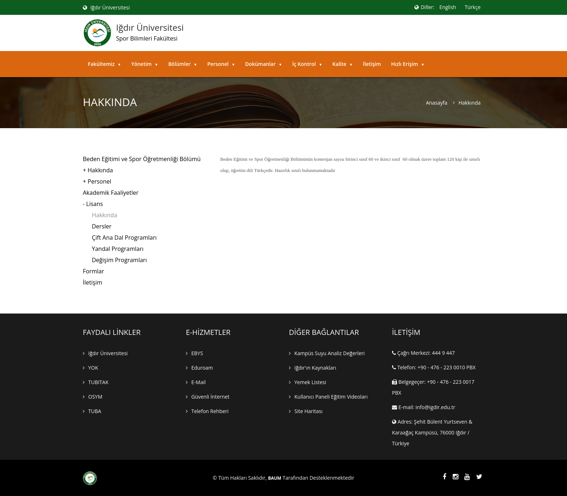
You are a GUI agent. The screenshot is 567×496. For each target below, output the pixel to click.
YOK (93, 367)
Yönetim (144, 63)
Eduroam (202, 367)
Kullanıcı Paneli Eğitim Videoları (331, 396)
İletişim (372, 63)
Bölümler (182, 63)
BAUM (274, 478)
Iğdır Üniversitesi (106, 7)
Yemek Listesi (310, 382)
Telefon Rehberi (210, 411)
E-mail (198, 382)
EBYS (197, 353)
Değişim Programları (119, 260)
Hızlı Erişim (407, 63)
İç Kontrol (307, 63)
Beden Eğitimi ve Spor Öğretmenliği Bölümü (142, 159)
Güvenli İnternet (210, 396)
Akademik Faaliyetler (110, 193)
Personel (221, 63)
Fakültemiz (104, 63)
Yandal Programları (118, 249)
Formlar (93, 271)
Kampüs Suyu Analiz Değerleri (329, 353)
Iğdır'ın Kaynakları (315, 367)
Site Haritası (308, 411)
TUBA (94, 411)
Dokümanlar (263, 63)
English (447, 7)
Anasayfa (436, 102)
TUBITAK (98, 382)
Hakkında (104, 215)
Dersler (101, 226)
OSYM (95, 396)
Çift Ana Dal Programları (124, 237)
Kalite (342, 63)
